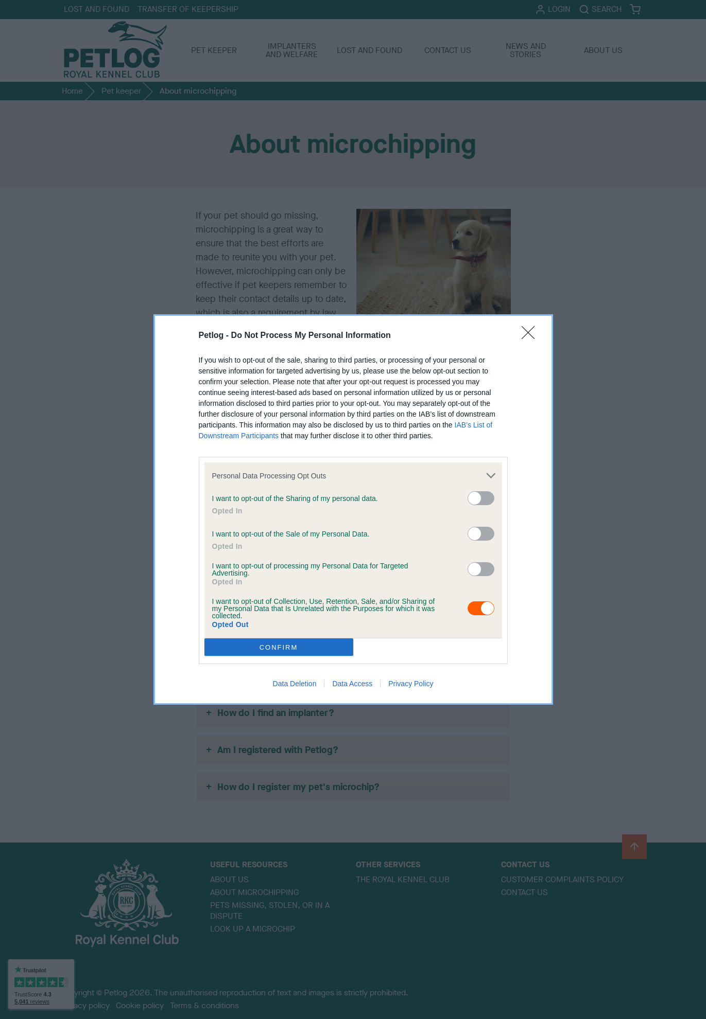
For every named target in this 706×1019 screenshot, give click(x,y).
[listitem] (353, 475)
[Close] (531, 336)
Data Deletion (295, 684)
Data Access (352, 684)
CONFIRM (279, 647)
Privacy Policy (410, 684)
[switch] (481, 498)
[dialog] (353, 509)
